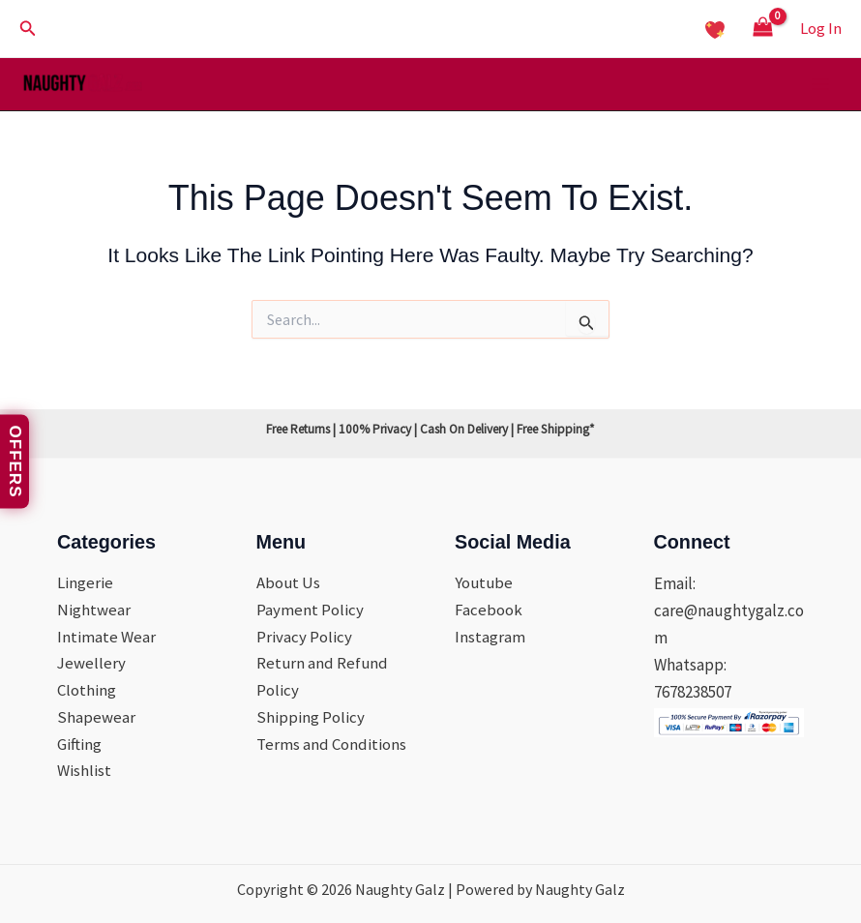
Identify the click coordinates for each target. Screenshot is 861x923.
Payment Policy (310, 608)
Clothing (86, 689)
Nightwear (94, 608)
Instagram (490, 635)
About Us (288, 581)
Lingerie (85, 581)
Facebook (488, 608)
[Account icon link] (821, 28)
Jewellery (92, 662)
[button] (28, 29)
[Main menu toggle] (820, 85)
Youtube (485, 581)
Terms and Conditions (331, 744)
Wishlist (84, 771)
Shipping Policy (310, 717)
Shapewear (96, 717)
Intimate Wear (106, 635)
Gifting (79, 744)
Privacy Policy (304, 635)
